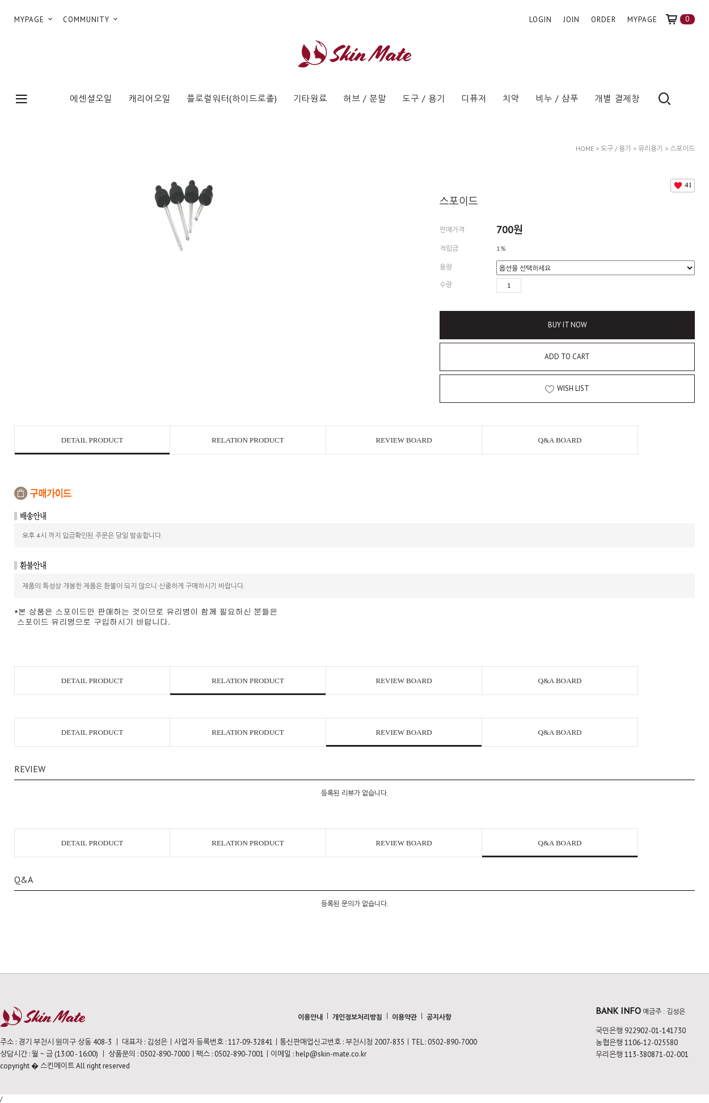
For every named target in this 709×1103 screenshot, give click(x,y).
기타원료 (310, 98)
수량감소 (546, 285)
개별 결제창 (617, 98)
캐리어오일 (149, 98)
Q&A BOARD (560, 440)
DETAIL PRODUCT (92, 440)
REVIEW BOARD (403, 440)
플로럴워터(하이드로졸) (232, 98)
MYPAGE (34, 19)
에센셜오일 (91, 98)
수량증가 (530, 285)
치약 (511, 98)
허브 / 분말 (364, 98)
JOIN (571, 19)
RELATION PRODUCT (248, 440)
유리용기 (650, 148)
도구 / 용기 (423, 98)
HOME (585, 148)
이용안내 (310, 1016)
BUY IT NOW (567, 325)
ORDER (603, 19)
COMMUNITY (91, 19)
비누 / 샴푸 (557, 98)
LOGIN (540, 19)
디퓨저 (474, 98)
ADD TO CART (567, 356)
